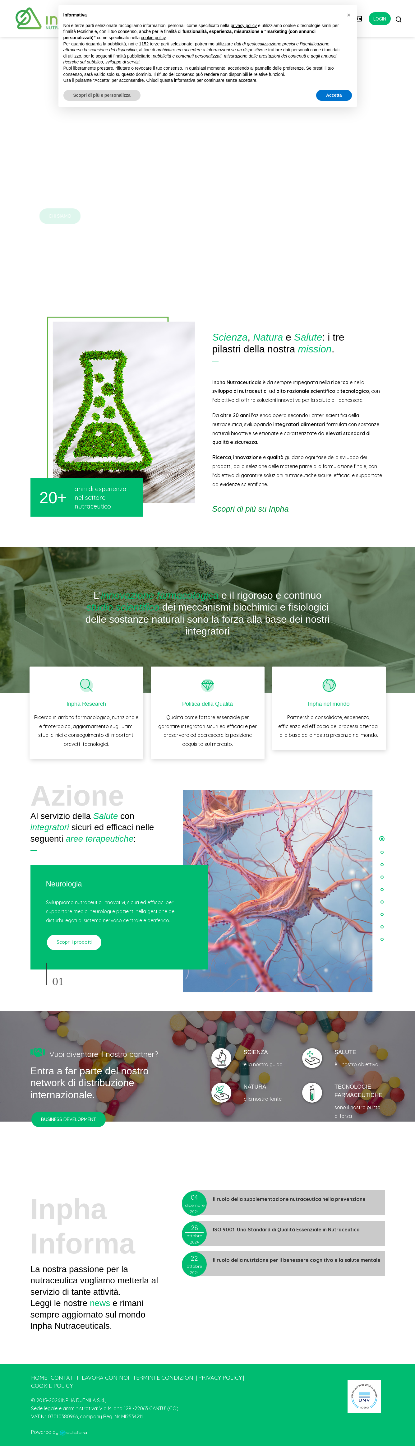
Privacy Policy (220, 1377)
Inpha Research (86, 704)
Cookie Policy (52, 1385)
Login (379, 19)
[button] (382, 838)
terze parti (159, 43)
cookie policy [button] (153, 37)
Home (39, 1377)
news (100, 1303)
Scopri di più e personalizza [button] (102, 95)
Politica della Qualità (207, 704)
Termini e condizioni (164, 1377)
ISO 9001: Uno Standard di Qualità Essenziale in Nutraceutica (286, 1229)
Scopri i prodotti (73, 942)
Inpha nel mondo (328, 704)
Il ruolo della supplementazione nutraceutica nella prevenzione (289, 1199)
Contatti (64, 1377)
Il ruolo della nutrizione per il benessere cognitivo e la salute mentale (296, 1260)
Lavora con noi (105, 1377)
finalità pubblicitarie (131, 55)
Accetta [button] (334, 95)
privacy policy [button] (244, 25)
